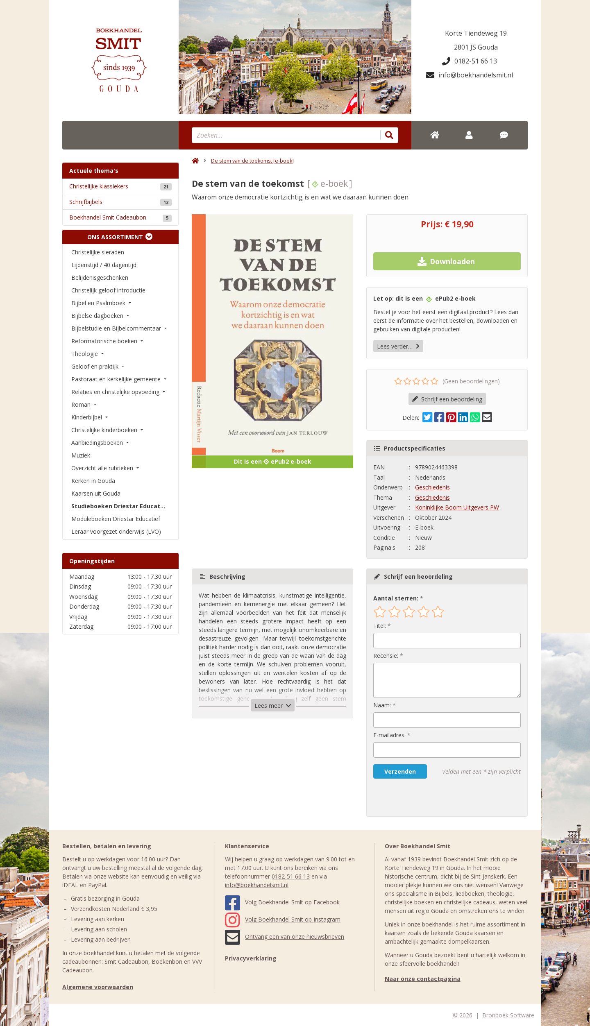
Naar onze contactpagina (423, 979)
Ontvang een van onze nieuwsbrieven (284, 936)
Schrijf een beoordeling (447, 399)
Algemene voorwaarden (97, 987)
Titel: (379, 626)
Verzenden (400, 771)
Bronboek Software (508, 1015)
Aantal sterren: (395, 598)
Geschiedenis (432, 487)
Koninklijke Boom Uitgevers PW (457, 507)
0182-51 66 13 (469, 61)
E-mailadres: (389, 735)
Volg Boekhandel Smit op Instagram (282, 919)
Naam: (382, 705)
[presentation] (425, 797)
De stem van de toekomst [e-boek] (252, 160)
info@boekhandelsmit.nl (469, 74)
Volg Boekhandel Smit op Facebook (282, 902)
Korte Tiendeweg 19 (476, 33)
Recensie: (385, 655)
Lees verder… (398, 346)
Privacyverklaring (251, 958)
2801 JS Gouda (476, 47)
